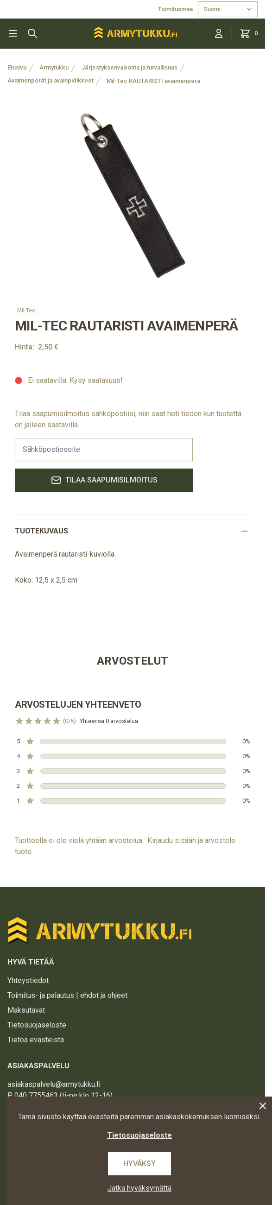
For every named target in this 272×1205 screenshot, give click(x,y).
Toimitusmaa (176, 9)
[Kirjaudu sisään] (218, 33)
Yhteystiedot (28, 980)
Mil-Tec (26, 310)
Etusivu (16, 67)
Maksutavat (26, 1010)
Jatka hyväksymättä (139, 1188)
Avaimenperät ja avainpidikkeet (50, 80)
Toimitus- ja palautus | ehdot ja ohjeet (67, 995)
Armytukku (54, 67)
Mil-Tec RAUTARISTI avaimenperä (154, 80)
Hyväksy (139, 1163)
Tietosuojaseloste (36, 1025)
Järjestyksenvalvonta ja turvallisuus (129, 67)
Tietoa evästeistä (35, 1039)
